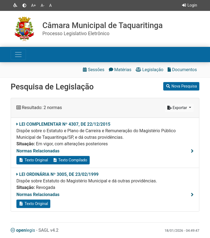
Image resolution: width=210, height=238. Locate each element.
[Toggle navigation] (18, 54)
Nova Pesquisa (181, 86)
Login (189, 5)
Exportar (177, 108)
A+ (33, 5)
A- (42, 5)
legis (23, 230)
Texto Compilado (69, 160)
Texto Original (33, 160)
